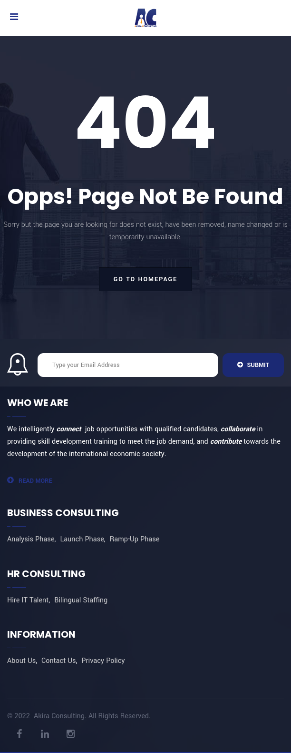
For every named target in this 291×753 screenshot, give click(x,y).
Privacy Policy (103, 661)
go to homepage (145, 279)
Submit (253, 365)
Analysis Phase (31, 539)
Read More (29, 481)
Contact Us (58, 661)
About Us (21, 661)
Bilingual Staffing (80, 600)
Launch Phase (82, 539)
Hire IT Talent (27, 600)
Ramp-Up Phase (135, 539)
